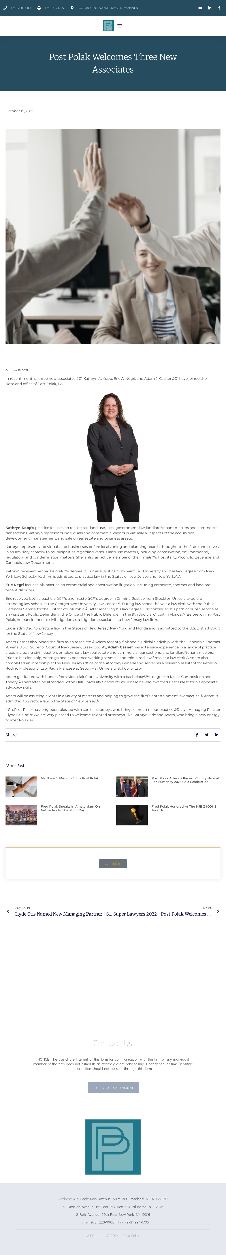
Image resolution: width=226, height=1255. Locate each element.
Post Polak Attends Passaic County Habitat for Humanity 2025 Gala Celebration (185, 780)
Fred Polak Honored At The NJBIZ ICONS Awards (184, 808)
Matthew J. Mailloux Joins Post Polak (70, 778)
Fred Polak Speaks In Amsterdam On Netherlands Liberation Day (70, 808)
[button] (119, 25)
